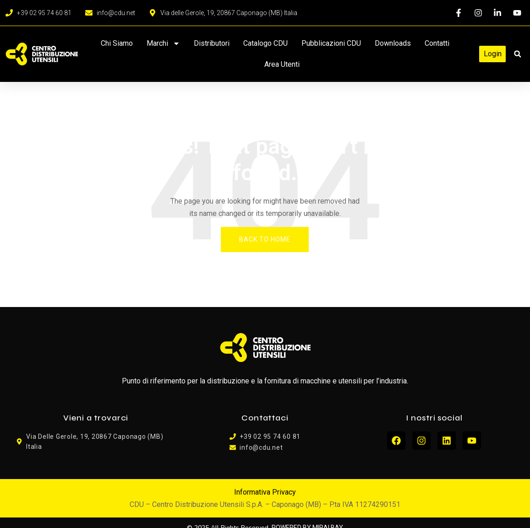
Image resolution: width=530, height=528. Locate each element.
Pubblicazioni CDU (331, 43)
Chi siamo (117, 43)
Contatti (437, 43)
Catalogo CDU (265, 43)
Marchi (163, 43)
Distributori (211, 43)
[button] (517, 54)
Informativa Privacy (265, 492)
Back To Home (264, 239)
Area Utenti (282, 64)
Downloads (393, 43)
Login (493, 53)
